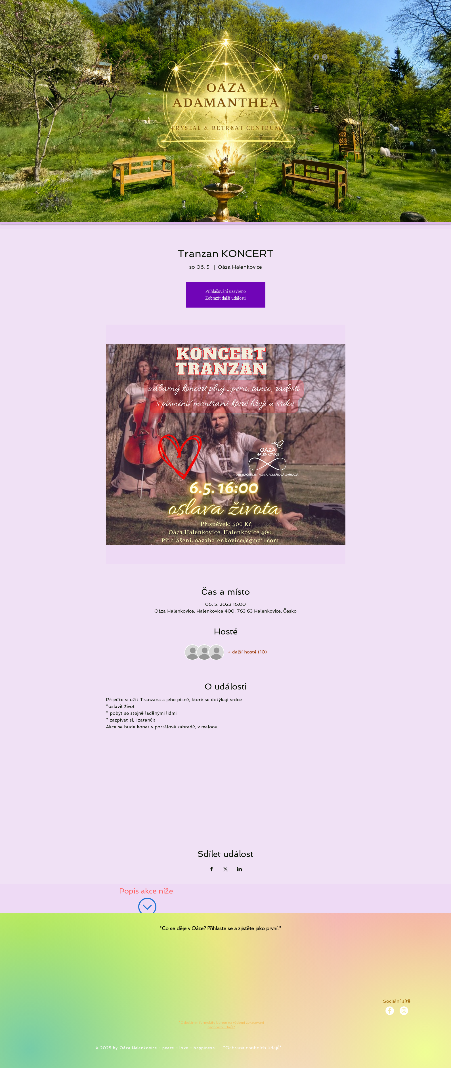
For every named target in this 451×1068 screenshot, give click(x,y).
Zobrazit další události (225, 298)
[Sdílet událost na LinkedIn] (239, 869)
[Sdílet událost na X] (225, 869)
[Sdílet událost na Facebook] (211, 869)
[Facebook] (316, 57)
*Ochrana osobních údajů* (252, 1047)
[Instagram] (325, 57)
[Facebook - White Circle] (389, 1010)
